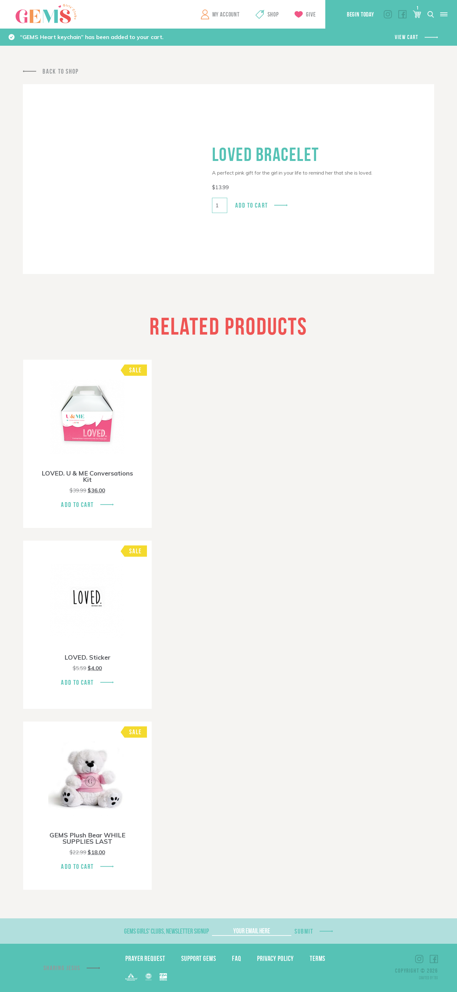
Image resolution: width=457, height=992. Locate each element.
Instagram (388, 14)
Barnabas (131, 977)
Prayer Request (145, 958)
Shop (273, 14)
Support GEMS (198, 958)
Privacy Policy (275, 958)
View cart (406, 37)
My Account (226, 14)
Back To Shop (61, 71)
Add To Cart (77, 504)
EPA (163, 977)
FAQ (236, 958)
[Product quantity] (219, 205)
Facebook (402, 14)
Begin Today (360, 14)
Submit (304, 931)
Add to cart (251, 205)
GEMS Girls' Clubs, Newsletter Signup (166, 931)
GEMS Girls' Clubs (46, 13)
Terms (318, 958)
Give (310, 14)
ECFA (148, 977)
